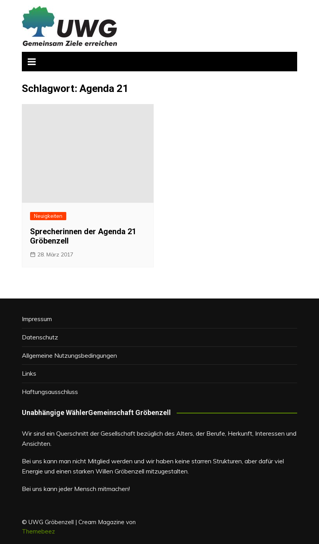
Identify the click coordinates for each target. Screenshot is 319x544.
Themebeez (38, 531)
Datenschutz (40, 337)
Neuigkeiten (48, 216)
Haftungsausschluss (50, 392)
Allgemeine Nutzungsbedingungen (69, 355)
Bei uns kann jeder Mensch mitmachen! (76, 489)
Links (29, 373)
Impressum (37, 319)
